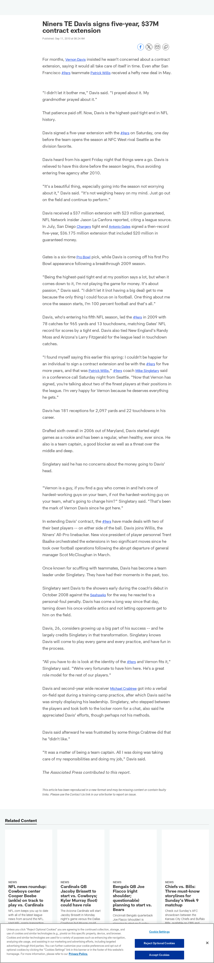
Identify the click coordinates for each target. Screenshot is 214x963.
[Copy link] (165, 47)
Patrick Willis (121, 72)
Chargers (85, 232)
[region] (107, 943)
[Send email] (157, 49)
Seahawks (99, 601)
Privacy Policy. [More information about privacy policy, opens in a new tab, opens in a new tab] (78, 954)
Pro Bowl (84, 263)
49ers (84, 72)
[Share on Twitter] (149, 49)
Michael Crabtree (125, 694)
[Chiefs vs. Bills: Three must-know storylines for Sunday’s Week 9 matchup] (185, 865)
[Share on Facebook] (140, 49)
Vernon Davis (77, 59)
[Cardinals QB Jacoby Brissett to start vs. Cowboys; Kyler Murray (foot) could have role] (80, 869)
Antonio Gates (123, 232)
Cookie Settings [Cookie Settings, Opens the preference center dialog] (159, 933)
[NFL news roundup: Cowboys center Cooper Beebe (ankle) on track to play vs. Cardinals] (28, 865)
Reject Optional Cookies (159, 943)
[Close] (207, 943)
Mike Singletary (155, 376)
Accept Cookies (159, 954)
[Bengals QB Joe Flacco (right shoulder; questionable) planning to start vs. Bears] (133, 875)
